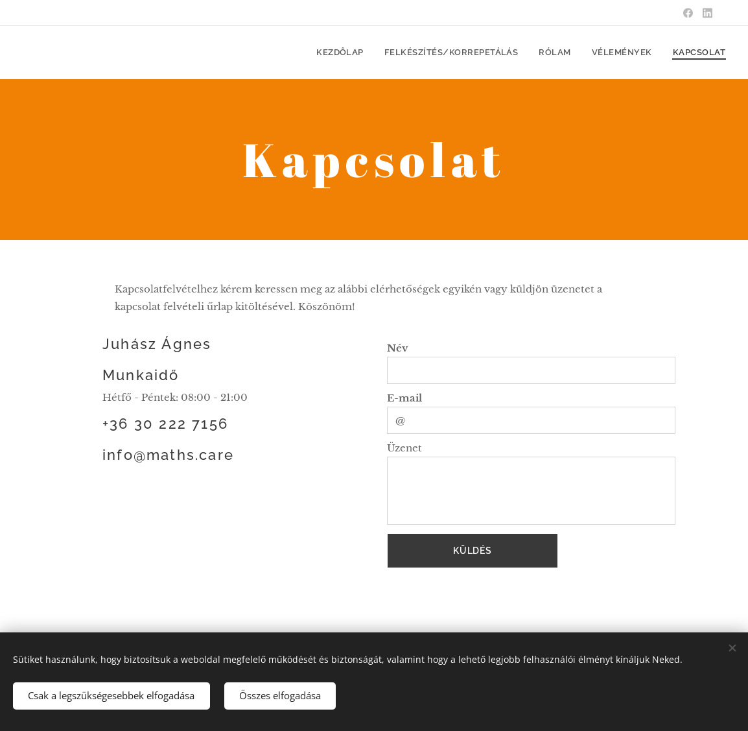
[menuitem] (367, 52)
